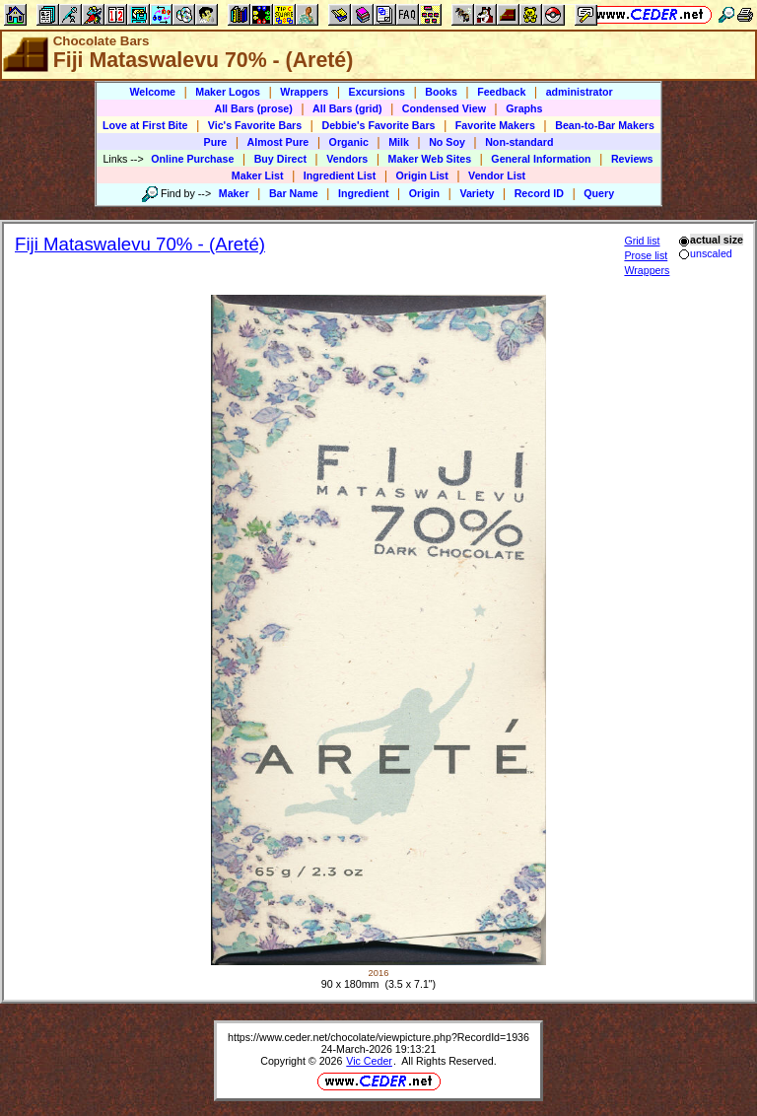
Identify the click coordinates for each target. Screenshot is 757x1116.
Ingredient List (340, 175)
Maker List (258, 175)
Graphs (524, 108)
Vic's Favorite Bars (255, 125)
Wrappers (304, 92)
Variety (476, 193)
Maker (234, 193)
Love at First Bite (145, 125)
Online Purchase (192, 159)
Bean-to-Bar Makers (604, 125)
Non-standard (519, 142)
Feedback (501, 92)
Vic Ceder (369, 1061)
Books (441, 92)
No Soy (447, 142)
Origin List (422, 175)
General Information (540, 159)
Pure (216, 142)
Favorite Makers (495, 125)
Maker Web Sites (430, 159)
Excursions (377, 92)
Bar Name (293, 193)
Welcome (152, 92)
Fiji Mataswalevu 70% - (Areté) (140, 244)
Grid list (641, 240)
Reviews (632, 159)
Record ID (539, 193)
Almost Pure (278, 142)
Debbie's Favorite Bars (378, 125)
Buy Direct (280, 159)
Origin (424, 193)
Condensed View (444, 108)
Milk (398, 142)
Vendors (347, 159)
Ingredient (363, 193)
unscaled (705, 253)
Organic (349, 142)
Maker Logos (227, 92)
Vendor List (496, 175)
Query (599, 193)
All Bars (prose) (253, 108)
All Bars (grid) (346, 108)
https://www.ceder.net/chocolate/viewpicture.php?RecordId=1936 (378, 1037)
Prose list (645, 255)
